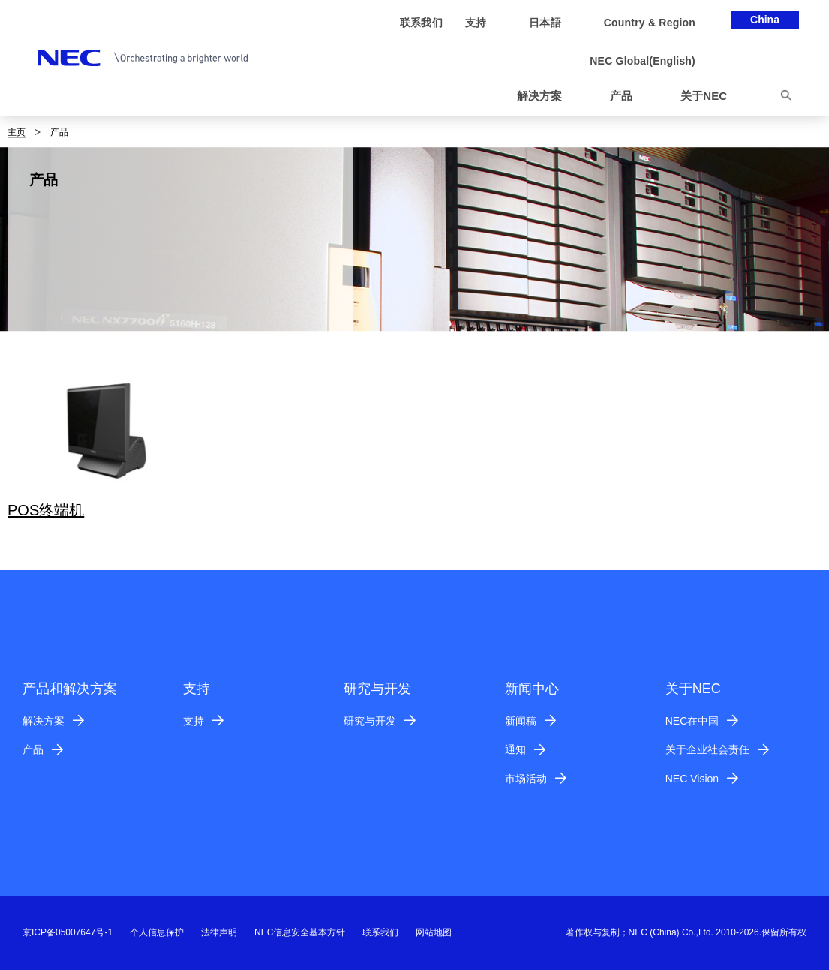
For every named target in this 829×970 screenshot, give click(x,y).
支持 (193, 721)
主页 (17, 132)
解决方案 (44, 721)
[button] (545, 96)
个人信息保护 (157, 932)
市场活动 (526, 779)
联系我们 (380, 932)
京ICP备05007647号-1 (68, 932)
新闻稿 (520, 721)
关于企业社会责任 (707, 749)
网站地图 (434, 932)
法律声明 (219, 932)
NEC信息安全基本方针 (299, 932)
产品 (33, 749)
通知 (515, 749)
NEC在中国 (692, 721)
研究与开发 (370, 721)
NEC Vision (692, 779)
